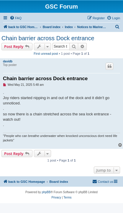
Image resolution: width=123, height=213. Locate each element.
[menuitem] (16, 18)
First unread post (46, 53)
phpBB (46, 192)
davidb (7, 61)
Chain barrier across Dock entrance (47, 38)
